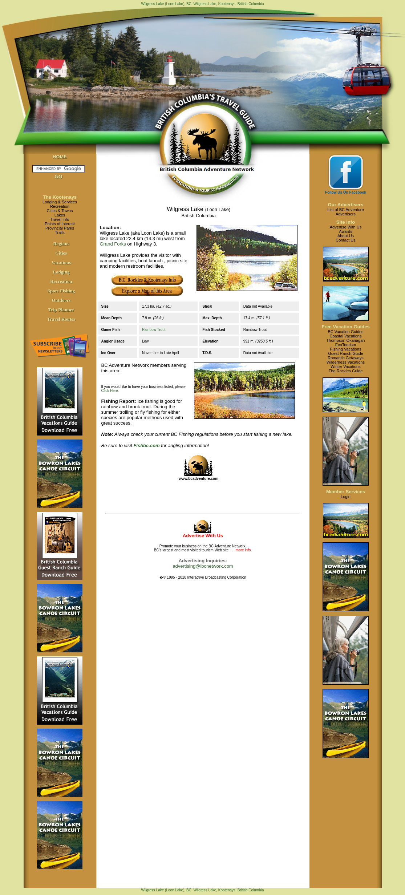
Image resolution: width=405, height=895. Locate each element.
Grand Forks (113, 244)
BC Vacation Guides (345, 331)
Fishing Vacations (345, 349)
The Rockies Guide (346, 371)
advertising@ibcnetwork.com (203, 566)
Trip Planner (61, 309)
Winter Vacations (345, 366)
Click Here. (110, 391)
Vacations (61, 262)
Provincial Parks (59, 228)
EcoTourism (345, 345)
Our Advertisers (346, 204)
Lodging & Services (59, 202)
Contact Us (345, 240)
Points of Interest (60, 224)
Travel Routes (61, 319)
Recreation (59, 206)
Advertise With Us (345, 227)
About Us (345, 236)
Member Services (345, 491)
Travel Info (59, 219)
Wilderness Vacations (346, 362)
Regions (61, 243)
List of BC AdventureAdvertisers (345, 211)
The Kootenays (60, 197)
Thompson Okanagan (346, 340)
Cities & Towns (60, 210)
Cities (61, 253)
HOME (60, 156)
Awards (345, 231)
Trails (59, 232)
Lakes (59, 215)
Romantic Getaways (345, 358)
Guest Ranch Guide (345, 353)
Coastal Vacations (346, 336)
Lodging (61, 272)
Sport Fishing (61, 290)
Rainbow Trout (153, 330)
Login (346, 496)
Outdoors (61, 300)
